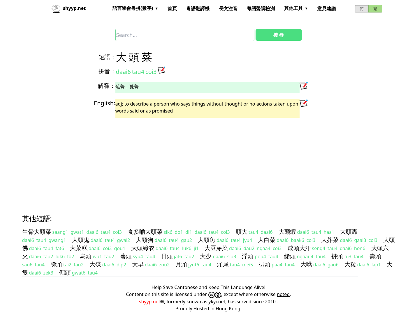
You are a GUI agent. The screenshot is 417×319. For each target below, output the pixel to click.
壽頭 (375, 256)
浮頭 (248, 256)
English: (104, 103)
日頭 (167, 256)
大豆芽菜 (216, 248)
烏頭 (86, 256)
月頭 (181, 264)
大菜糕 (78, 248)
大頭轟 (349, 232)
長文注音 (228, 8)
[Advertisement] (198, 161)
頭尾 (223, 264)
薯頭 (126, 256)
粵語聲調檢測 (261, 8)
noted (283, 294)
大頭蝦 (287, 232)
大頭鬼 (80, 240)
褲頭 (337, 256)
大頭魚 (206, 240)
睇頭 (56, 264)
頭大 (241, 232)
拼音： (107, 71)
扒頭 (264, 264)
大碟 (95, 264)
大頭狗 (144, 240)
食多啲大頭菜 (145, 232)
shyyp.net (149, 301)
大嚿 (306, 264)
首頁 (172, 8)
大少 (206, 256)
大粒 (350, 264)
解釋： (106, 86)
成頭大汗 (299, 248)
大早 (138, 264)
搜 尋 (278, 35)
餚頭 (290, 256)
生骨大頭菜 (36, 232)
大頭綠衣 (142, 248)
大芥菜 (330, 240)
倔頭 (65, 272)
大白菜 (266, 240)
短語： (107, 57)
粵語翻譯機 (198, 8)
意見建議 (326, 8)
